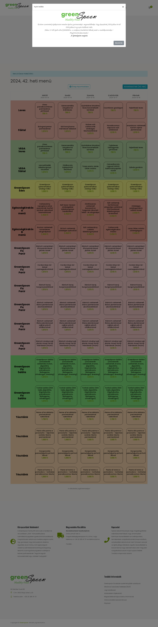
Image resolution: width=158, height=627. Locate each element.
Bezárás (118, 43)
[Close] (123, 7)
